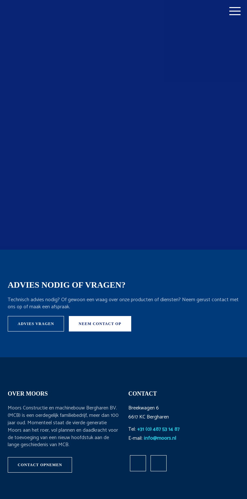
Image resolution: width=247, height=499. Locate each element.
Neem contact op (100, 323)
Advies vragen (36, 323)
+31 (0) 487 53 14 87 (158, 429)
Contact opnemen (40, 465)
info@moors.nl (160, 438)
